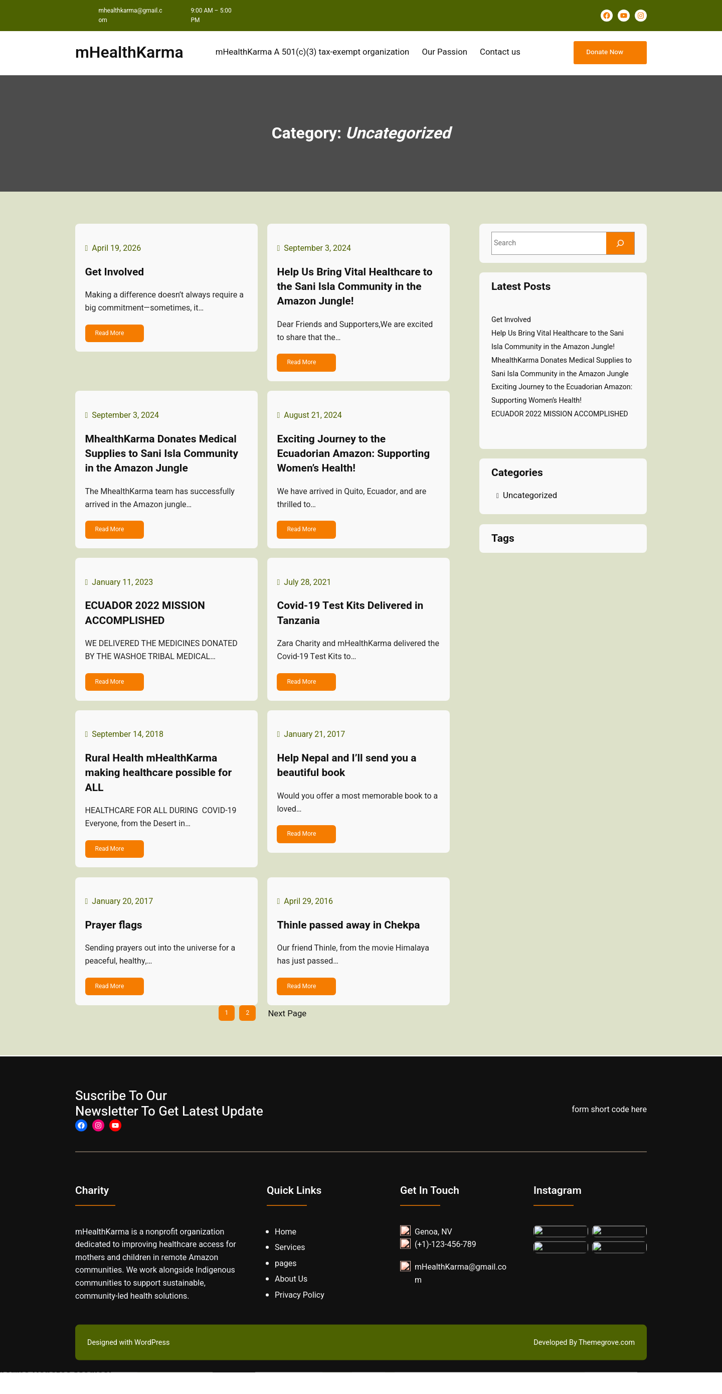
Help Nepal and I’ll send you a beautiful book (349, 781)
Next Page (287, 1036)
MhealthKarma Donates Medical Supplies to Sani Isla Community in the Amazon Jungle (164, 460)
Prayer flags (115, 945)
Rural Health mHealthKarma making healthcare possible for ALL (160, 788)
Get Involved (116, 274)
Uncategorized (530, 495)
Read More (111, 335)
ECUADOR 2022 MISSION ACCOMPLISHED (147, 625)
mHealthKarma (129, 53)
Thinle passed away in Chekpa (350, 945)
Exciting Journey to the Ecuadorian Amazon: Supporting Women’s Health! (355, 460)
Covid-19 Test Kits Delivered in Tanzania (352, 625)
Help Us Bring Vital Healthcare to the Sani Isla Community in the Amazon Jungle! (357, 289)
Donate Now (603, 53)
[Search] (620, 243)
